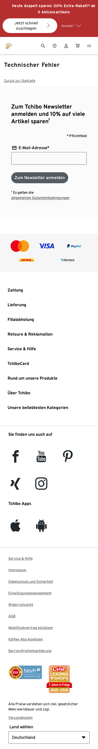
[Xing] (15, 486)
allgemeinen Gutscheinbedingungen (40, 198)
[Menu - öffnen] (89, 45)
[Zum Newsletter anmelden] (39, 178)
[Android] (41, 528)
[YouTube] (41, 459)
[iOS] (15, 528)
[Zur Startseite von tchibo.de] (9, 45)
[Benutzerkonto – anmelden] (66, 45)
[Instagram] (41, 486)
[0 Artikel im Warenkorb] (77, 45)
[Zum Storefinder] (54, 45)
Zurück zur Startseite (19, 81)
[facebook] (15, 459)
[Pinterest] (67, 459)
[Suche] (43, 45)
